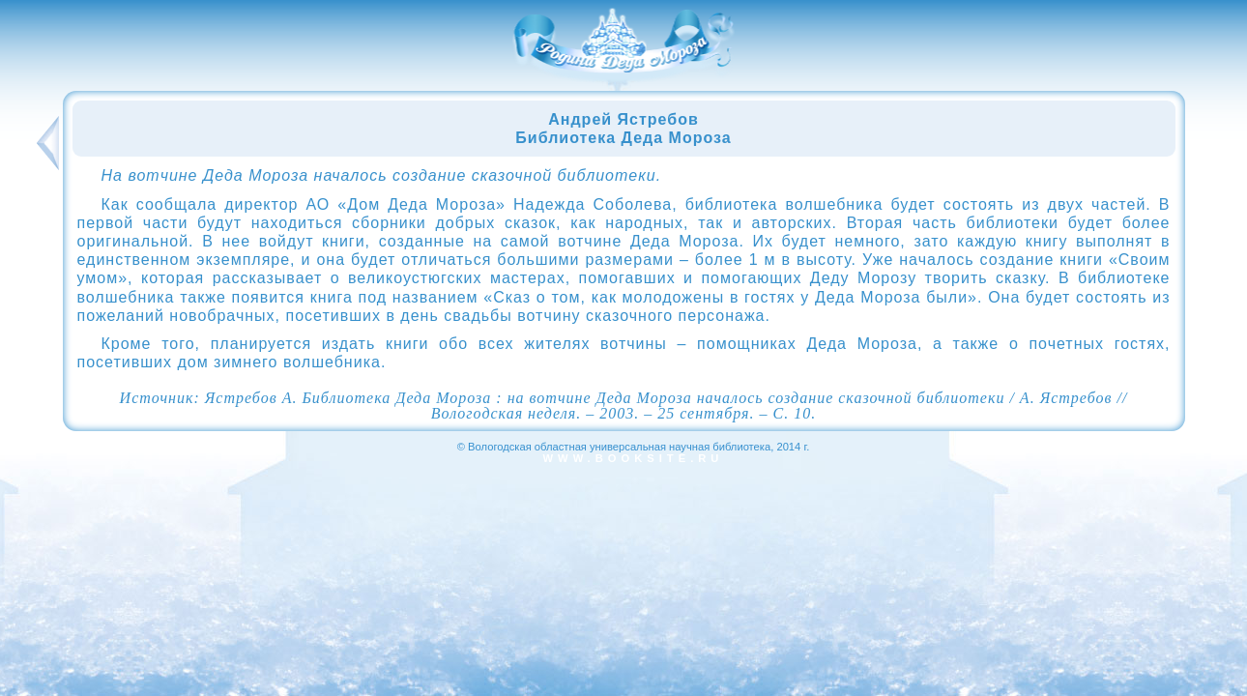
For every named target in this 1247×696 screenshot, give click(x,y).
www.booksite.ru (633, 458)
